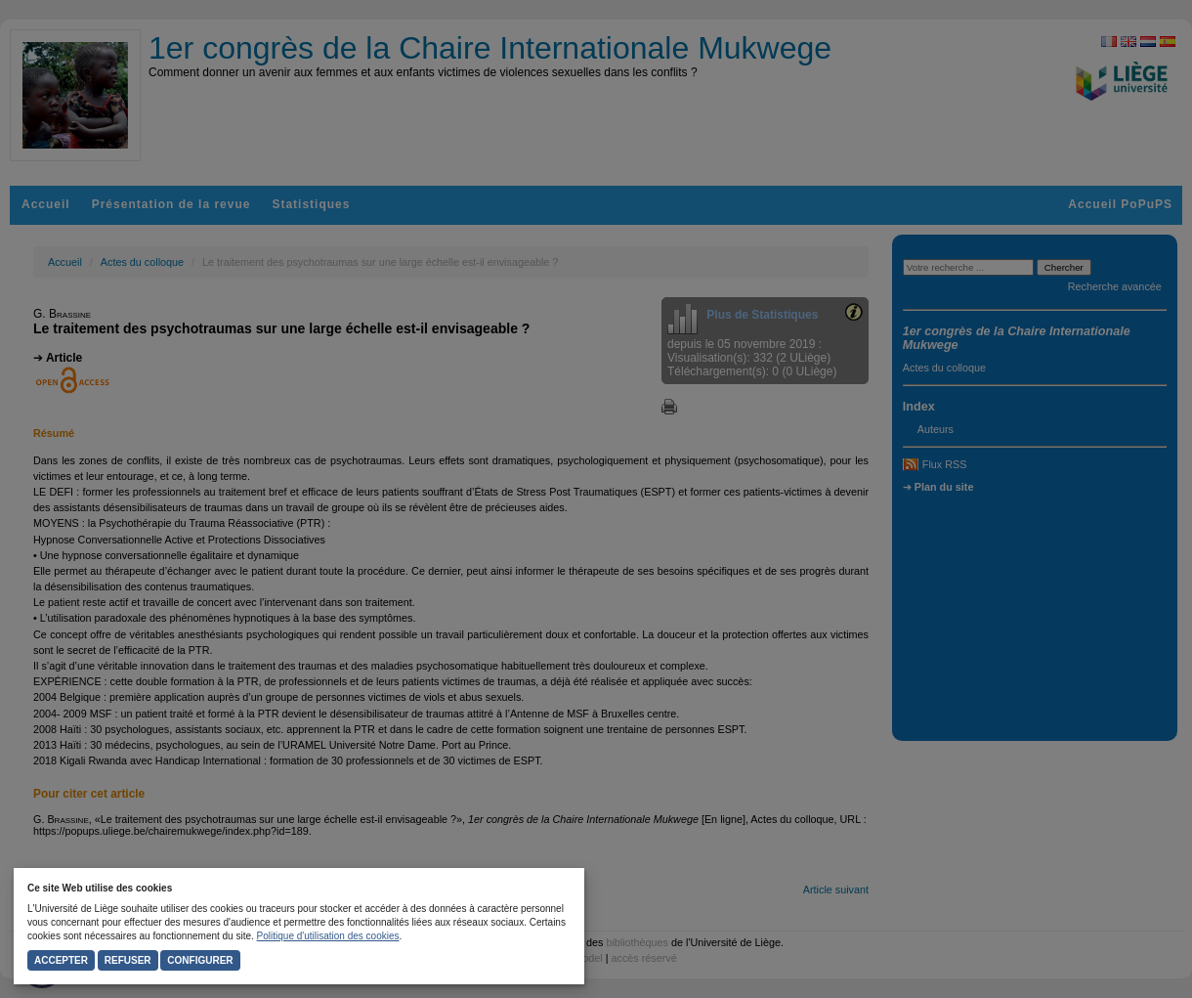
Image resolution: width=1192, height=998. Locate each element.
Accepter (61, 960)
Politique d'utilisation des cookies (328, 936)
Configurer (200, 960)
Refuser (128, 960)
